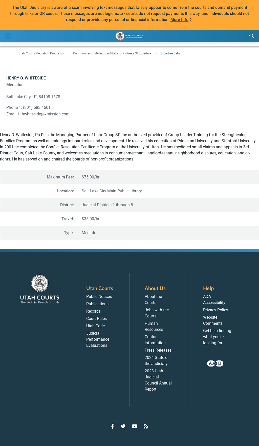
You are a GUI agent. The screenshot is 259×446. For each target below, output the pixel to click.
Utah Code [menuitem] (95, 325)
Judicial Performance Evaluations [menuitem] (97, 339)
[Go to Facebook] (112, 426)
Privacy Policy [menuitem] (215, 310)
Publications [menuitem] (97, 303)
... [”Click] (8, 52)
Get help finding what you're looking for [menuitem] (217, 336)
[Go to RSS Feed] (146, 426)
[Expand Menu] (8, 36)
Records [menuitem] (93, 311)
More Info (179, 19)
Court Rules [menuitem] (96, 318)
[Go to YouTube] (134, 426)
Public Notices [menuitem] (99, 296)
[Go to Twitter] (123, 426)
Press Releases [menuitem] (158, 350)
